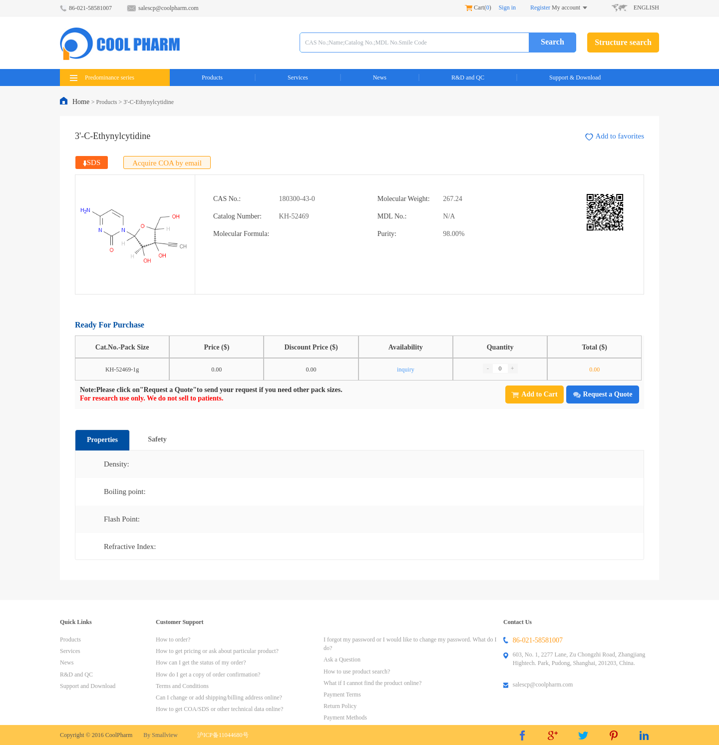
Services (298, 77)
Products (212, 77)
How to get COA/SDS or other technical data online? (219, 709)
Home (81, 102)
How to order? (173, 639)
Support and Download (87, 686)
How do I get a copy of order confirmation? (208, 674)
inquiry (405, 369)
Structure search (623, 42)
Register (540, 7)
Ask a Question (342, 659)
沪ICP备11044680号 (222, 735)
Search (552, 42)
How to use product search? (357, 671)
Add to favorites (614, 136)
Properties (102, 440)
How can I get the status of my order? (201, 662)
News (379, 77)
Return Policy (340, 706)
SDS (92, 162)
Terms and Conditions (182, 686)
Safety (157, 439)
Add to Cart (534, 394)
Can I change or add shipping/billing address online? (219, 697)
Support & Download (575, 77)
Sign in (507, 7)
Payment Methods (345, 717)
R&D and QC (467, 77)
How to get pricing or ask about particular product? (217, 651)
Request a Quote (603, 394)
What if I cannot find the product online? (372, 683)
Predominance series (102, 77)
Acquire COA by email (167, 163)
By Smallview (160, 735)
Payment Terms (342, 694)
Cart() (478, 7)
